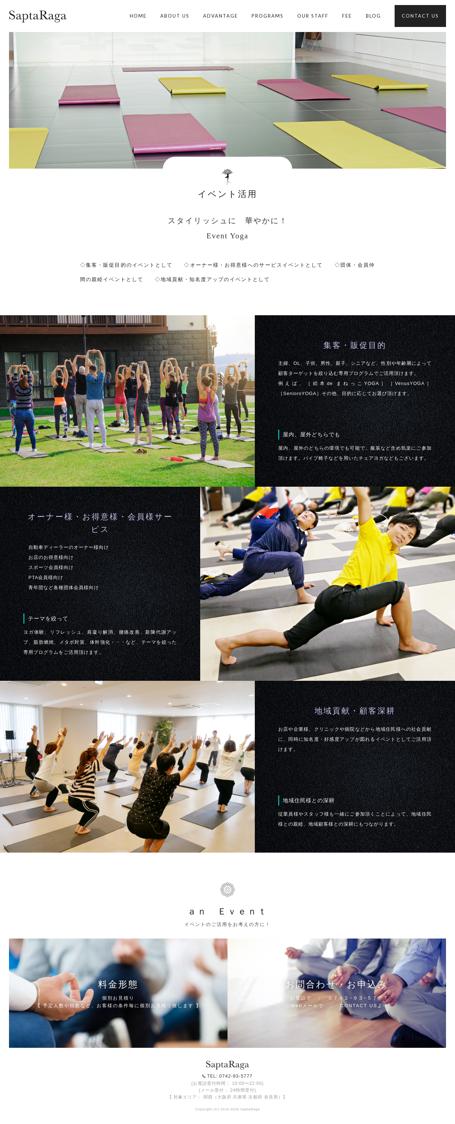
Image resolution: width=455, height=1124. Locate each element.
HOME (138, 16)
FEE (347, 16)
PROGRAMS (268, 16)
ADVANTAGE (220, 16)
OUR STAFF (312, 16)
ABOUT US (174, 16)
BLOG (373, 16)
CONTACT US (420, 16)
